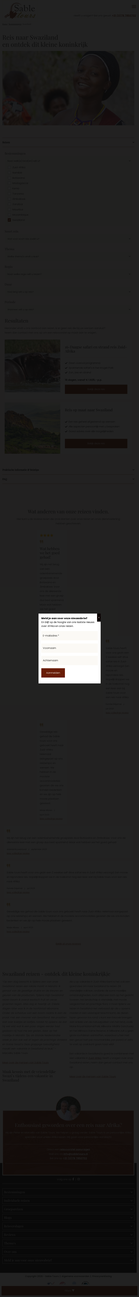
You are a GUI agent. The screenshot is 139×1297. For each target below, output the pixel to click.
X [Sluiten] (98, 617)
